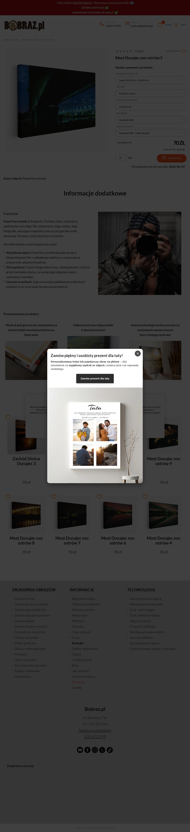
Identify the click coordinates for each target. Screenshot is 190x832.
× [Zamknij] (138, 353)
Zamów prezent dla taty (95, 378)
